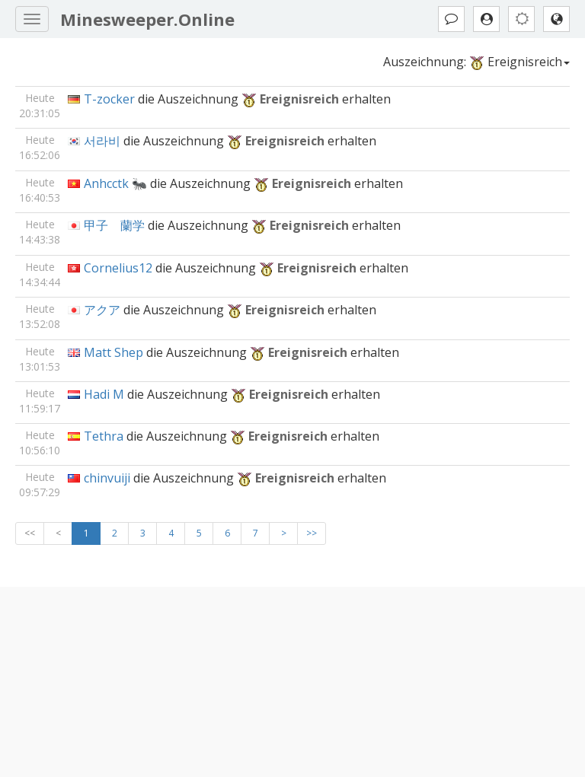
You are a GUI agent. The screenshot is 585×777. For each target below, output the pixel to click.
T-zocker (109, 99)
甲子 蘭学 (114, 225)
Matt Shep (113, 352)
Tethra (103, 436)
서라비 (102, 140)
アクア (102, 309)
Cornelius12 (118, 268)
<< (29, 533)
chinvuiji (107, 478)
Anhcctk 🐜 (115, 183)
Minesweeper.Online (147, 19)
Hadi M (104, 394)
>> (311, 533)
